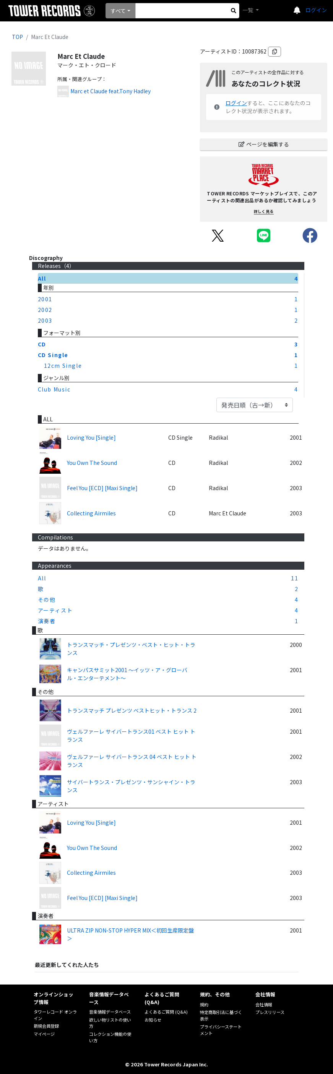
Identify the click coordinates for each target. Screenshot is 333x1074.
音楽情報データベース (110, 1012)
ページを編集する (264, 144)
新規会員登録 (46, 1026)
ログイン (316, 10)
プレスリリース (269, 1012)
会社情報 (263, 1004)
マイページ (44, 1034)
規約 (204, 1004)
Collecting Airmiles (91, 513)
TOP (17, 37)
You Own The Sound (92, 462)
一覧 (248, 10)
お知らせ (153, 1020)
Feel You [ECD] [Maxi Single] (102, 488)
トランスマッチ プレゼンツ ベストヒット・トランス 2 (132, 710)
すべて (118, 11)
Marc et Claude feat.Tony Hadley (110, 91)
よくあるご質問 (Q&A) (166, 1012)
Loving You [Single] (91, 437)
